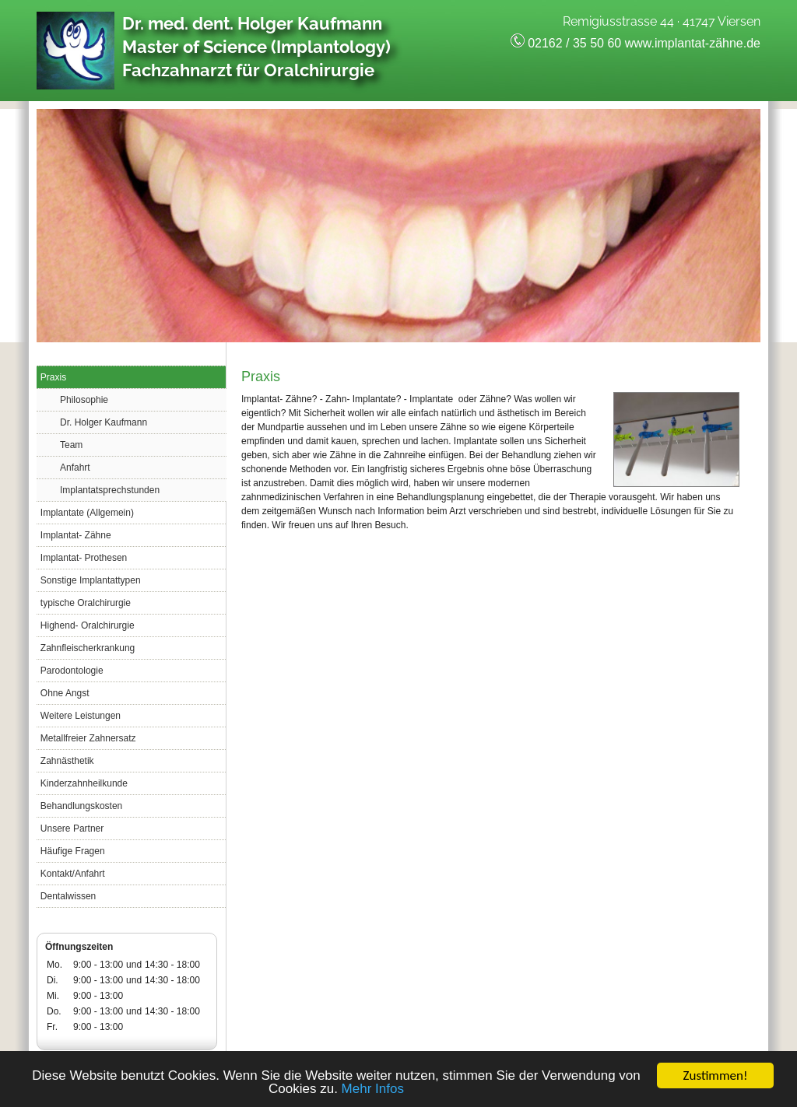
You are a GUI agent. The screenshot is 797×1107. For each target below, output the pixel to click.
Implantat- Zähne (75, 535)
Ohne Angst (65, 693)
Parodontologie (72, 670)
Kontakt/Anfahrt (72, 873)
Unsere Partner (72, 828)
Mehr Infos (373, 1089)
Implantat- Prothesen (83, 557)
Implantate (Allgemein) (87, 512)
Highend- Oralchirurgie (87, 625)
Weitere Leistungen (80, 715)
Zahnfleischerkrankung (87, 648)
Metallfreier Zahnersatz (88, 738)
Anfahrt (75, 467)
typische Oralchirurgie (85, 602)
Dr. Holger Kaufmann (103, 422)
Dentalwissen (68, 896)
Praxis (53, 377)
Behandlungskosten (81, 805)
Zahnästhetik (67, 760)
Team (71, 445)
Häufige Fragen (72, 851)
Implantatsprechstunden (110, 490)
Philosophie (84, 399)
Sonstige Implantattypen (90, 580)
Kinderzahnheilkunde (84, 783)
